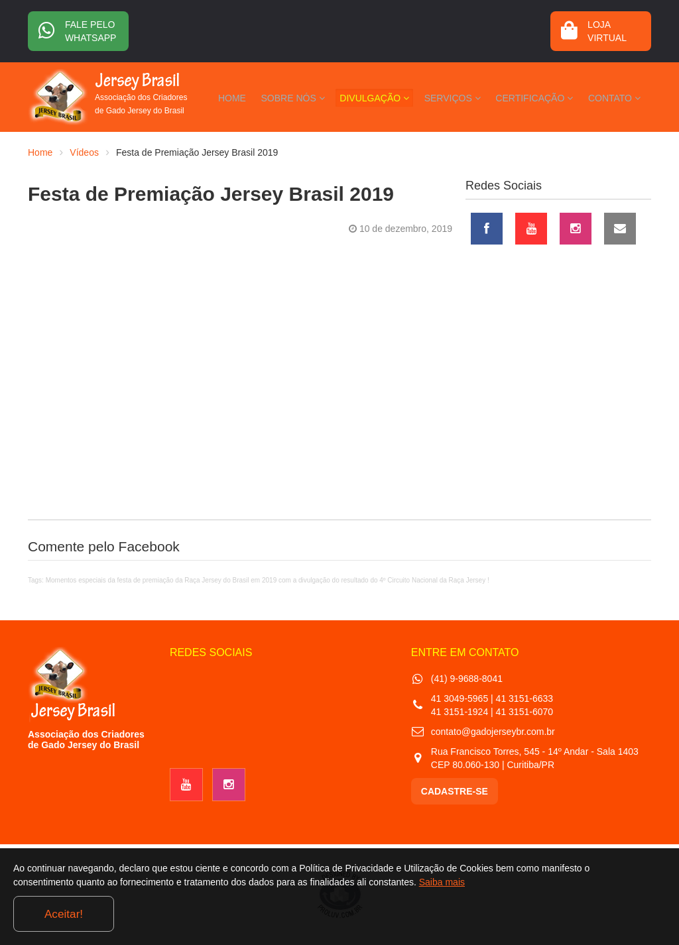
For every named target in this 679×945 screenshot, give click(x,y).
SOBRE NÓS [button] (330, 95)
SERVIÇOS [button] (473, 95)
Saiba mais (492, 914)
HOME (278, 95)
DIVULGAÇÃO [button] (403, 95)
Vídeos (84, 152)
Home (40, 152)
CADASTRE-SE (454, 791)
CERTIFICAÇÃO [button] (547, 95)
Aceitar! (611, 911)
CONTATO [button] (618, 95)
